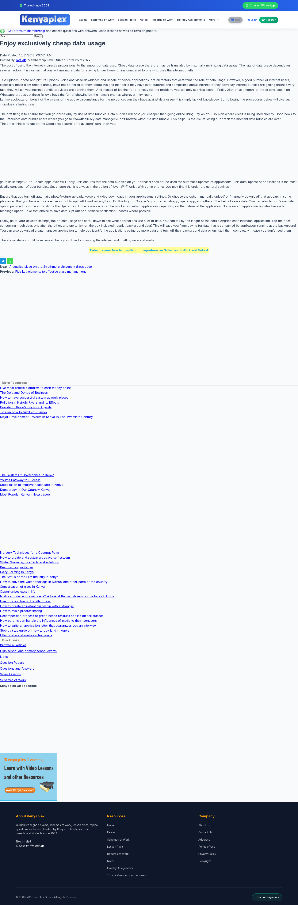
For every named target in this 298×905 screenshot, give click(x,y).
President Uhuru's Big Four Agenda (26, 407)
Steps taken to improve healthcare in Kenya (31, 485)
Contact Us (205, 832)
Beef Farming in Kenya (16, 567)
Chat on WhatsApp (260, 5)
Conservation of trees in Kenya (22, 586)
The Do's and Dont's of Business (24, 392)
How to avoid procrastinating (21, 611)
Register (269, 19)
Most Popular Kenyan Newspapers (25, 494)
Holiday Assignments (120, 868)
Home (111, 825)
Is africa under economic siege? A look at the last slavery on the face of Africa (57, 596)
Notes (143, 19)
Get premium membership (26, 31)
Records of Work (162, 19)
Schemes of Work (102, 19)
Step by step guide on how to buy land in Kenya (34, 630)
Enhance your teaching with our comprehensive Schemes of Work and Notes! (149, 250)
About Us (204, 825)
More (213, 19)
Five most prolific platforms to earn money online (35, 388)
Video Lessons (10, 674)
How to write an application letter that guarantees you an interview (48, 625)
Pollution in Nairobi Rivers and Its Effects (29, 402)
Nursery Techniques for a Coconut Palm (29, 552)
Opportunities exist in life (17, 591)
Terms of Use (206, 846)
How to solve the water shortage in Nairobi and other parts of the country (54, 582)
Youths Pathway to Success (20, 480)
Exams (82, 19)
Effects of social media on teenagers (26, 635)
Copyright (204, 861)
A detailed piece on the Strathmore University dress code (50, 266)
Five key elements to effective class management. (50, 271)
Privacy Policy (207, 853)
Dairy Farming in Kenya (17, 572)
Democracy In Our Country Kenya (25, 490)
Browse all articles (13, 645)
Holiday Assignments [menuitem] (191, 19)
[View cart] (235, 20)
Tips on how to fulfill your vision (23, 412)
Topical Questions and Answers (127, 875)
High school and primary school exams (28, 651)
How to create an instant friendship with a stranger (37, 606)
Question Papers (12, 662)
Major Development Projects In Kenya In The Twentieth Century (46, 417)
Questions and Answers (17, 668)
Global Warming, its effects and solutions (29, 562)
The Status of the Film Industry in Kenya (29, 577)
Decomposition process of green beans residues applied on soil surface (52, 616)
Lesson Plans (127, 19)
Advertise (204, 839)
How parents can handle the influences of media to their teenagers (48, 620)
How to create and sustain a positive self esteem (35, 557)
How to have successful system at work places (34, 397)
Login (252, 19)
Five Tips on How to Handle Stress (25, 601)
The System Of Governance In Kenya (27, 475)
